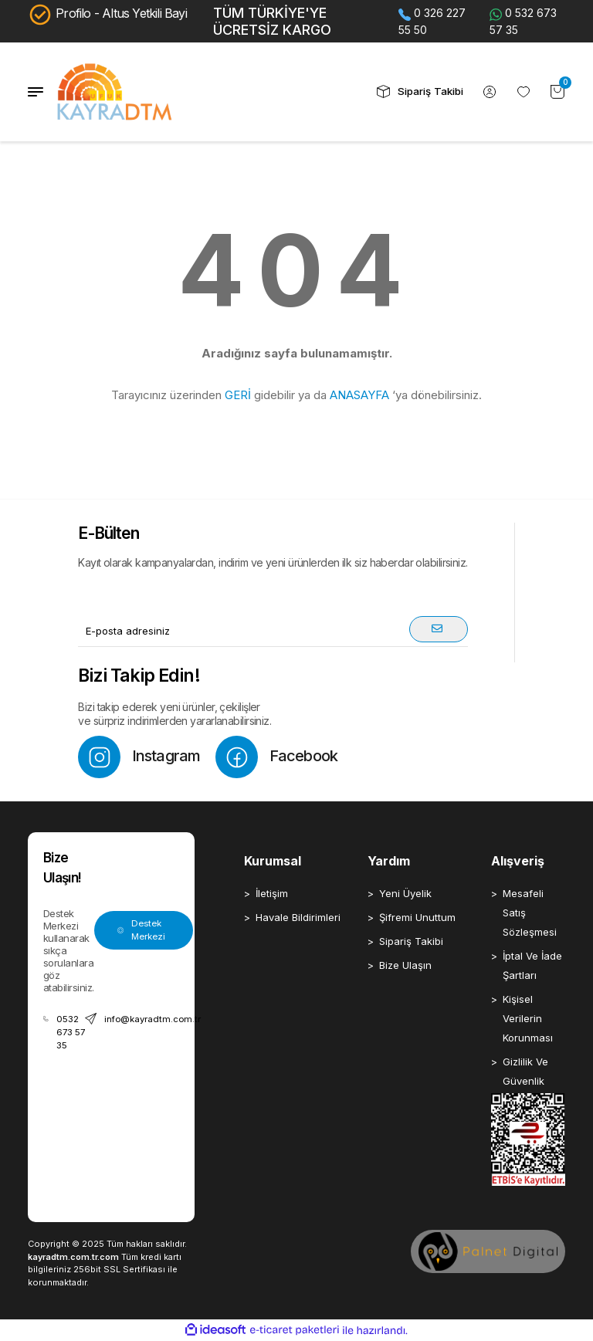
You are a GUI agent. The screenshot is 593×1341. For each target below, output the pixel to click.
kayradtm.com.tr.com (73, 1256)
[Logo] (115, 92)
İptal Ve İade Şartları (532, 965)
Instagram (139, 757)
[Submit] (438, 629)
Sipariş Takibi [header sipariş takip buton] (420, 91)
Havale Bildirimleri (298, 917)
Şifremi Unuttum (417, 917)
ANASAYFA (359, 395)
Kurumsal (272, 861)
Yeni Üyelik (405, 893)
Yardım (389, 861)
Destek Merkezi (141, 930)
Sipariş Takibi (411, 941)
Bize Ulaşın (405, 965)
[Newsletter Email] (272, 631)
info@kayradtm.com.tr (143, 1018)
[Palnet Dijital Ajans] (487, 1250)
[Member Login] (489, 91)
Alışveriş (517, 861)
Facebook (276, 757)
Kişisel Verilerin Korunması (528, 1018)
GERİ (238, 395)
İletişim (272, 893)
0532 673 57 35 (64, 1032)
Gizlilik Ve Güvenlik (525, 1071)
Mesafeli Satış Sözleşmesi (530, 912)
